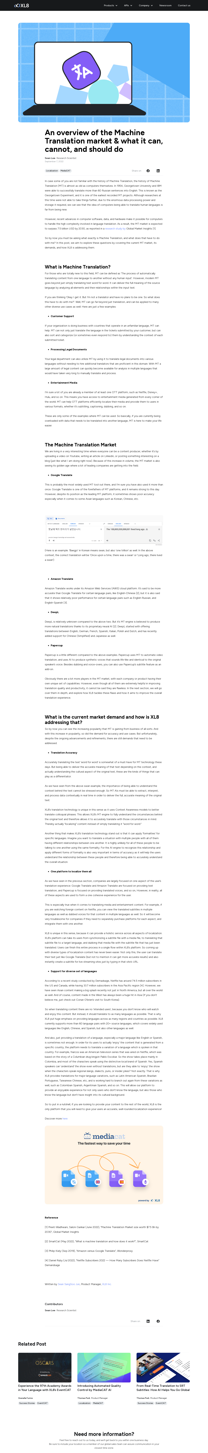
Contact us (184, 5)
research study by (115, 228)
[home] (21, 5)
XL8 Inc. (107, 1284)
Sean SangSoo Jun (69, 1284)
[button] (111, 5)
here (65, 1118)
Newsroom (165, 5)
